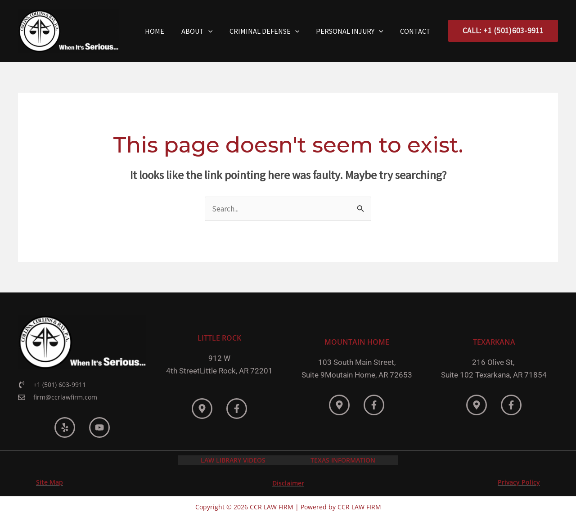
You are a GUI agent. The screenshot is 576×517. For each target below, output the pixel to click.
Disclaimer (288, 482)
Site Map (49, 481)
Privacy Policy (519, 481)
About (205, 31)
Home (165, 31)
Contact (416, 31)
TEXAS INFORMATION (342, 459)
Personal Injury (353, 31)
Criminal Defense (270, 31)
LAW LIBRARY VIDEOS (233, 459)
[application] (216, 31)
